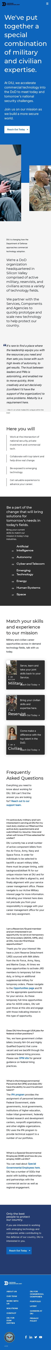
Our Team (12, 1296)
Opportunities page (23, 988)
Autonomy (24, 557)
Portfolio (35, 1301)
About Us (12, 1292)
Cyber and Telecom (31, 563)
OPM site (24, 1058)
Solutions (12, 1308)
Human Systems (28, 587)
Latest (33, 1306)
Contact (11, 1313)
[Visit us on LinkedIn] (31, 1338)
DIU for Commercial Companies (37, 1294)
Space (21, 594)
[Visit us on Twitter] (35, 1338)
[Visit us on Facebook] (26, 1338)
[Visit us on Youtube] (40, 1338)
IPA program (17, 1094)
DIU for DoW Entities (11, 1320)
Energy (22, 581)
